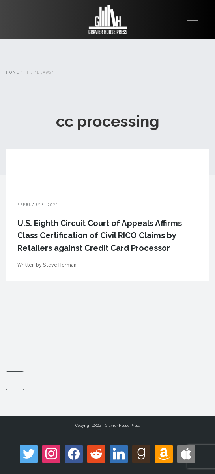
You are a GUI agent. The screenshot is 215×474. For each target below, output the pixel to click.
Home (12, 72)
